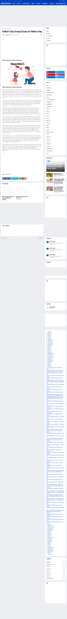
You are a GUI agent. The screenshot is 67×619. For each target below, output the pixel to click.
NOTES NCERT (6, 3)
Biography (48, 87)
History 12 (48, 120)
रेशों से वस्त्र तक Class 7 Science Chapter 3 (54, 429)
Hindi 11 (48, 111)
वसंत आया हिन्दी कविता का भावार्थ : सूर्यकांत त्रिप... (54, 484)
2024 (49, 530)
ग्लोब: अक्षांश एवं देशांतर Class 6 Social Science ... (55, 438)
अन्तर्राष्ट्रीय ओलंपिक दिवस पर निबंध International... (55, 380)
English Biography (50, 92)
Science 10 (48, 136)
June (49, 336)
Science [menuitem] (18, 3)
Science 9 (48, 146)
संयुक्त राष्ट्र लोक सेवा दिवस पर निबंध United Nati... (55, 394)
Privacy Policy (14, 0)
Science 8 (48, 143)
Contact (9, 0)
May (49, 335)
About (5, 0)
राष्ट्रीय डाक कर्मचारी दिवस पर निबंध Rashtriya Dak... (55, 510)
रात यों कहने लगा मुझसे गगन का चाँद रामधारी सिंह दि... (55, 491)
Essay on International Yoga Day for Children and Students (8, 198)
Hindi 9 (47, 118)
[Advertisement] (33, 16)
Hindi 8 (47, 115)
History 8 (48, 122)
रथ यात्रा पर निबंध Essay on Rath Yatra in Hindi (55, 470)
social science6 (49, 150)
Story (47, 153)
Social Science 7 (49, 148)
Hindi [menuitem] (33, 3)
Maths (47, 125)
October (49, 354)
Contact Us (48, 40)
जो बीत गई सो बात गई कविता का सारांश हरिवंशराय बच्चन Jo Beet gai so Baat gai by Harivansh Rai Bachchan (59, 181)
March (49, 332)
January (49, 343)
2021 (49, 331)
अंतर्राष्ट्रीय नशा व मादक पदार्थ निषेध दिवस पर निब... (54, 395)
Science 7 (48, 141)
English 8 (48, 90)
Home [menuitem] (14, 3)
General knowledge (50, 99)
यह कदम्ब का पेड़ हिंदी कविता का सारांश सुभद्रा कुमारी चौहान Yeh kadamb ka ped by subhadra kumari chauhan (55, 165)
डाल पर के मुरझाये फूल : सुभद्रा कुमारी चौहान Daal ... (55, 494)
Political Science (49, 132)
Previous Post (4, 238)
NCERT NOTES (52, 307)
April (49, 334)
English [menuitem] (51, 3)
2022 (49, 342)
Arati (47, 85)
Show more (52, 308)
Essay (47, 97)
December (50, 340)
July (49, 338)
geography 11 (49, 104)
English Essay (8, 28)
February (50, 344)
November (50, 356)
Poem (47, 129)
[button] (61, 3)
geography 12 (49, 106)
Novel (47, 127)
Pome (47, 134)
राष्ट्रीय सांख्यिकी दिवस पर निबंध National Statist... (55, 397)
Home (2, 0)
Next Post (41, 238)
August (49, 339)
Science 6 (48, 139)
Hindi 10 (48, 108)
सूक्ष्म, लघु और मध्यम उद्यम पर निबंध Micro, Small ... (55, 498)
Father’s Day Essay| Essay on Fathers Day (22, 197)
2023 (49, 358)
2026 (49, 552)
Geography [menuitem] (45, 3)
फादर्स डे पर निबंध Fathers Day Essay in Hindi (54, 370)
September (50, 353)
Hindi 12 (48, 113)
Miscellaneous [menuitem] (59, 3)
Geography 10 (49, 101)
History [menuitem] (38, 3)
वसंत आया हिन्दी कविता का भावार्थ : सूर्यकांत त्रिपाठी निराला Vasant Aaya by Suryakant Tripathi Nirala (59, 189)
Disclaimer (20, 0)
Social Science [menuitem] (26, 3)
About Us (48, 38)
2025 (49, 539)
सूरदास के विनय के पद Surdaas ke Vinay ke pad (58, 174)
